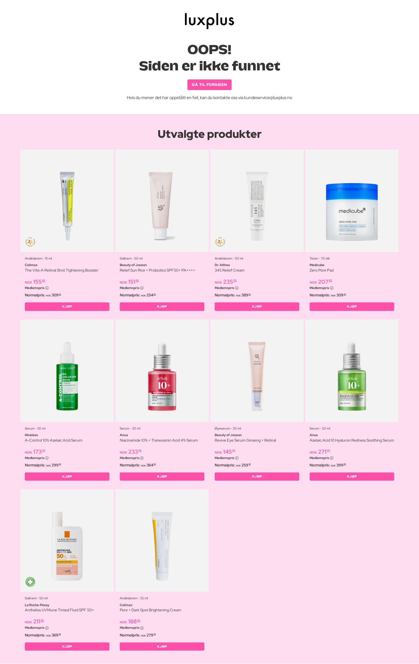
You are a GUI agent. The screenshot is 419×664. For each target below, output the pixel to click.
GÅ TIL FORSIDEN (209, 84)
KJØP (67, 307)
